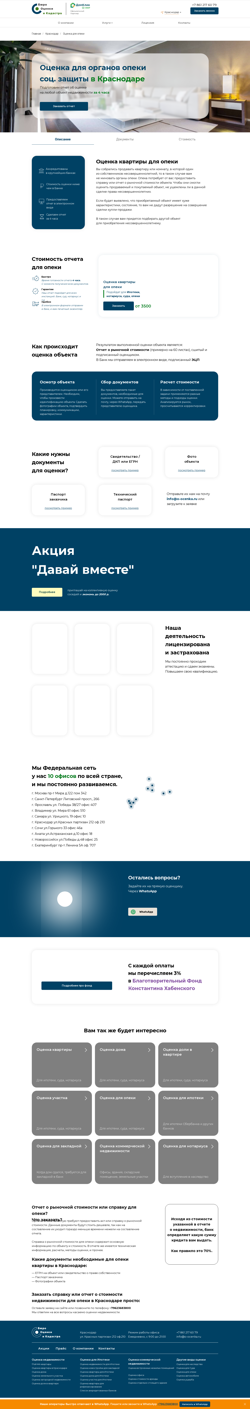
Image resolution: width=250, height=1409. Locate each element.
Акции (43, 1348)
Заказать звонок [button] (204, 10)
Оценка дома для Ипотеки (94, 1375)
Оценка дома (112, 1049)
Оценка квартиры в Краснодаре (49, 1368)
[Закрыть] (245, 1404)
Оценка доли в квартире (45, 1383)
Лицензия (147, 22)
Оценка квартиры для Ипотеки (97, 1372)
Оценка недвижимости (48, 1359)
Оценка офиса (136, 1375)
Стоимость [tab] (187, 139)
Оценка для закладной (59, 1146)
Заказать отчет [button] (64, 106)
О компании (66, 22)
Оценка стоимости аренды (143, 1379)
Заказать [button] (118, 305)
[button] (125, 470)
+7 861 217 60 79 (204, 5)
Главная (36, 33)
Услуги (106, 22)
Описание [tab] (63, 139)
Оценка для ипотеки (183, 1098)
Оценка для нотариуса (185, 1146)
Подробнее (47, 592)
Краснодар (172, 12)
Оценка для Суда (185, 1368)
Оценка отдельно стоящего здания (147, 1382)
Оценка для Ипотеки (95, 1359)
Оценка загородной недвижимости (51, 1379)
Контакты (184, 22)
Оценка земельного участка (47, 1375)
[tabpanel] (125, 193)
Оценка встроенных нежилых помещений (151, 1368)
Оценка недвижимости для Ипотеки (100, 1364)
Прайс (61, 1348)
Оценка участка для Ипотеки (96, 1379)
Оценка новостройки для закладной (100, 1368)
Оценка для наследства (189, 1364)
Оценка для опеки (73, 33)
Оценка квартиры (55, 1049)
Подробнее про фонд (77, 985)
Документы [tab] (125, 139)
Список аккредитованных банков (98, 1390)
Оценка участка (52, 1098)
